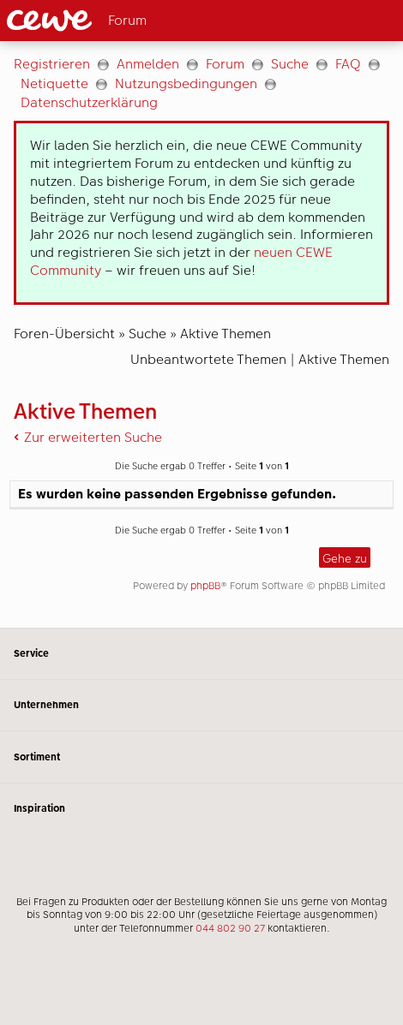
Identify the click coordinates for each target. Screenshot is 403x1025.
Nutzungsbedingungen (186, 83)
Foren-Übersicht (64, 333)
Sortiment (201, 756)
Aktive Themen (225, 333)
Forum (225, 64)
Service (201, 653)
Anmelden (148, 64)
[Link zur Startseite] (101, 21)
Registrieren (52, 64)
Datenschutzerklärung (89, 102)
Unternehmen (201, 705)
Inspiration (201, 808)
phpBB (205, 586)
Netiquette (54, 83)
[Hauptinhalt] (201, 334)
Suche (290, 64)
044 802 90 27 (230, 928)
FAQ (348, 64)
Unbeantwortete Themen (208, 359)
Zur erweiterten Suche (93, 437)
